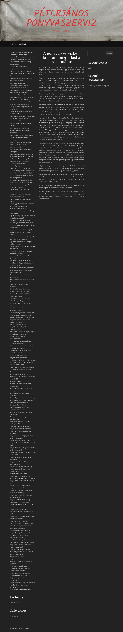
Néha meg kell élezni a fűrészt (20, 381)
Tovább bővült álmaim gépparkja (20, 549)
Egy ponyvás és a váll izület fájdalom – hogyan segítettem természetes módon (22, 232)
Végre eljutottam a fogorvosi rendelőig (22, 582)
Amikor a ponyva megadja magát (20, 142)
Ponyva (13, 44)
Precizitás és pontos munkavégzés (21, 523)
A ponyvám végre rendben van (20, 95)
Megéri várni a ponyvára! (18, 324)
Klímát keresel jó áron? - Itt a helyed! (22, 313)
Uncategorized (14, 616)
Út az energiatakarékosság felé (20, 566)
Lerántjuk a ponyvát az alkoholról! (21, 315)
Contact (22, 44)
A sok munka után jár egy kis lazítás (21, 135)
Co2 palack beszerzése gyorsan (20, 199)
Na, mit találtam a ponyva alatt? (20, 374)
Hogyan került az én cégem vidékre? (22, 279)
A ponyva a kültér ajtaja (17, 83)
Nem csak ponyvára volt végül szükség (22, 398)
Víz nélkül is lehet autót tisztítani (20, 590)
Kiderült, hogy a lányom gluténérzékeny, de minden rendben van (22, 303)
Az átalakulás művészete (18, 163)
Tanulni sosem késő (16, 547)
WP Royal (27, 628)
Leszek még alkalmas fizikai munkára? (22, 317)
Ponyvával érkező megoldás (19, 521)
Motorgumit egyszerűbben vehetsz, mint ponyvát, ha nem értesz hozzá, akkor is (22, 369)
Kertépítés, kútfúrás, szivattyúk (20, 298)
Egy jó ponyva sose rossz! (96, 68)
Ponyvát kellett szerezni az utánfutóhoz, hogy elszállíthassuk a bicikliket (21, 511)
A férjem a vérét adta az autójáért (21, 71)
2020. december (15, 603)
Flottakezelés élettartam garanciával (22, 268)
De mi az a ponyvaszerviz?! (18, 208)
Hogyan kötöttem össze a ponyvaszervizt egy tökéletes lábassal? (19, 284)
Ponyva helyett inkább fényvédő (20, 429)
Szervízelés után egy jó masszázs (21, 540)
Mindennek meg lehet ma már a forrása (23, 360)
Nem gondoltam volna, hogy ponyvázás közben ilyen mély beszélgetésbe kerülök (19, 407)
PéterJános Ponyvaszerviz (61, 19)
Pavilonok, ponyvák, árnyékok (19, 426)
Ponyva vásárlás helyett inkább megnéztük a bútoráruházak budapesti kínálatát (22, 442)
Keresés (109, 53)
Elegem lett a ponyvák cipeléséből (21, 260)
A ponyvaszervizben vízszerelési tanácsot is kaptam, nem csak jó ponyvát (20, 123)
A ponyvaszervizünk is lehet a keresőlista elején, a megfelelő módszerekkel (20, 130)
